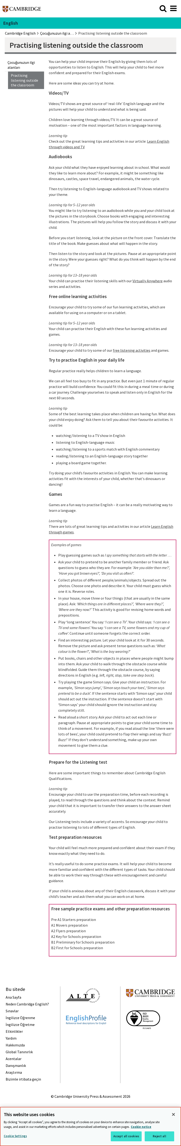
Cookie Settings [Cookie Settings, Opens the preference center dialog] (15, 1136)
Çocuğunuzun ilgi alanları (21, 64)
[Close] (173, 1114)
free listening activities (131, 350)
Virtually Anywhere (147, 280)
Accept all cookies (126, 1136)
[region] (90, 1126)
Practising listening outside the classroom (24, 80)
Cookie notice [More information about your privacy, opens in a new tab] (141, 1127)
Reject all (159, 1136)
